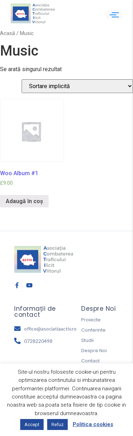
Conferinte (93, 330)
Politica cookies (93, 424)
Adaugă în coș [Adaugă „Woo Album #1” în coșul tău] (24, 201)
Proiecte (91, 319)
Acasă (7, 33)
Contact (90, 360)
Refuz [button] (57, 424)
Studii (87, 340)
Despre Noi (94, 350)
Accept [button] (31, 424)
